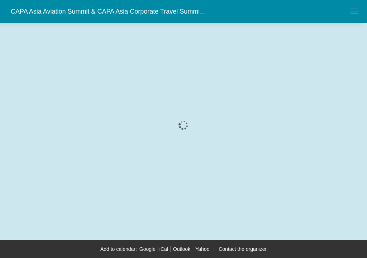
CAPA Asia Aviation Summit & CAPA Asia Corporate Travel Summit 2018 (114, 11)
